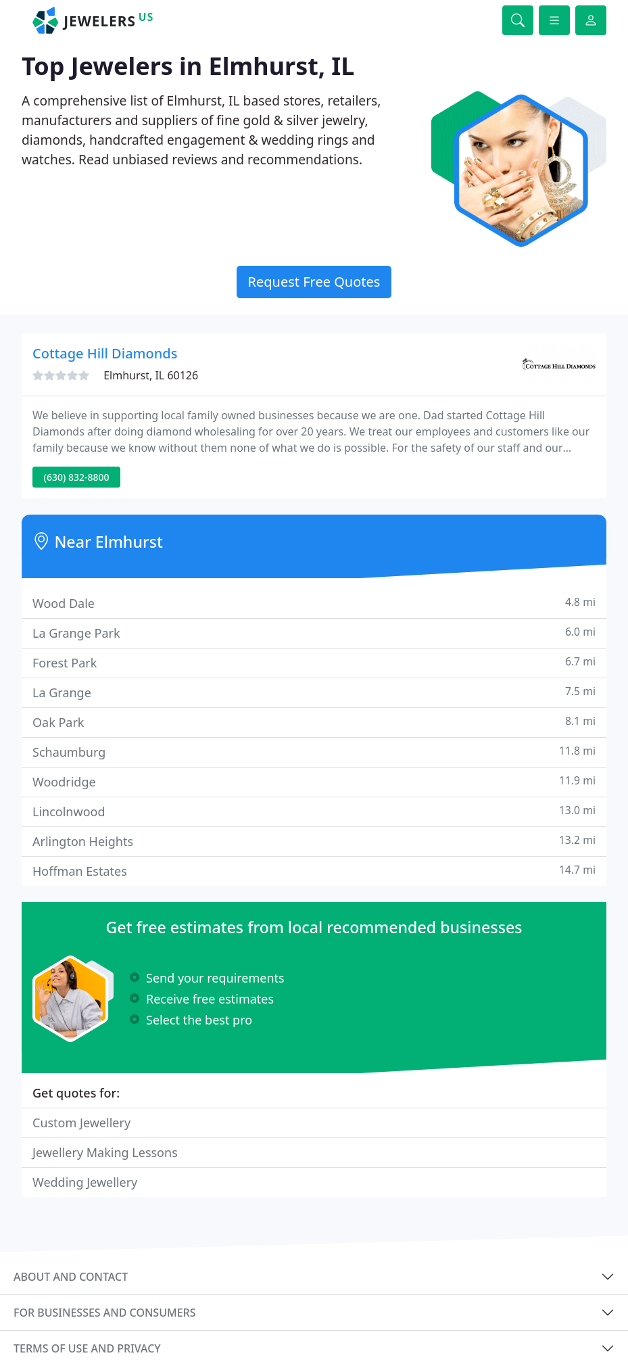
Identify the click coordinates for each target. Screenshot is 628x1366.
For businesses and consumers (104, 1312)
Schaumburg (314, 751)
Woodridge (314, 781)
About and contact (71, 1276)
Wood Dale (314, 602)
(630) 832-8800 (77, 477)
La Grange (314, 692)
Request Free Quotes (314, 282)
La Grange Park (314, 632)
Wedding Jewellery (84, 1182)
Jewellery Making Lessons (105, 1152)
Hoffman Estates (314, 870)
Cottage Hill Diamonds (104, 353)
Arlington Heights (314, 840)
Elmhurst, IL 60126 (150, 375)
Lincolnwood (314, 811)
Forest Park (314, 662)
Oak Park (314, 721)
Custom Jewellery (81, 1122)
